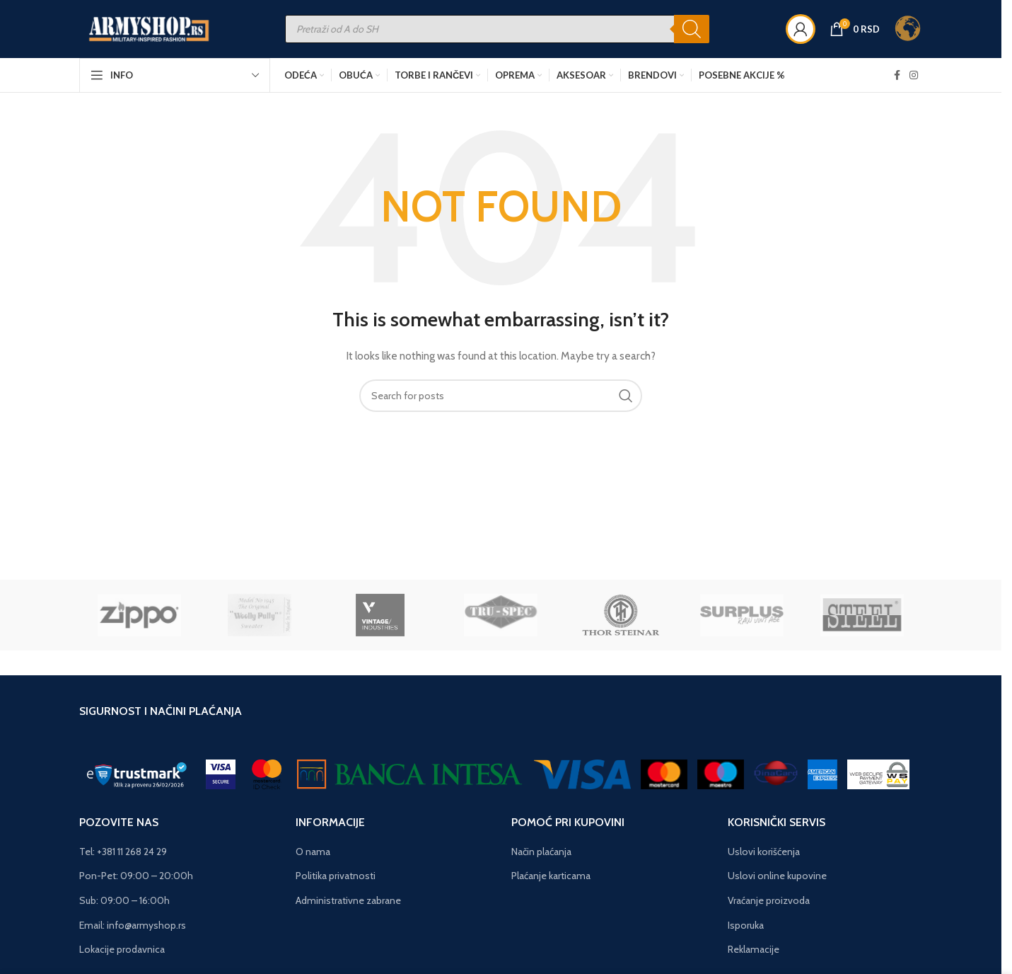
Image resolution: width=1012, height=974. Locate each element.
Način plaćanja (541, 854)
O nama (313, 854)
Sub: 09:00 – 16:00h (124, 904)
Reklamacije (753, 952)
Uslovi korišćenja (764, 854)
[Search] (701, 32)
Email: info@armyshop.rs (132, 928)
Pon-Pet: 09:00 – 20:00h (136, 879)
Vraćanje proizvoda (769, 904)
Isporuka (746, 928)
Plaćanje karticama (551, 879)
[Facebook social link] (896, 80)
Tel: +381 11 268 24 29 (123, 854)
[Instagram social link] (913, 80)
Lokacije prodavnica (122, 952)
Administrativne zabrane (348, 904)
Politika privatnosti (336, 879)
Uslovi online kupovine (777, 879)
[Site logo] (158, 31)
